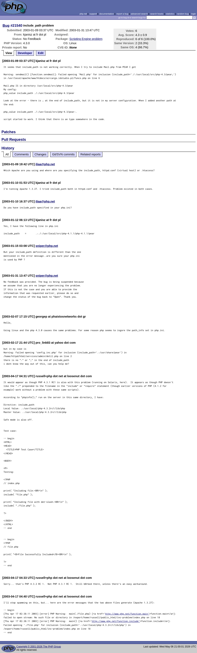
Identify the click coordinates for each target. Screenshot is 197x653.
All (7, 154)
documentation (106, 14)
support (93, 14)
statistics (170, 14)
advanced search (139, 14)
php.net (83, 14)
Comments (21, 154)
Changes (40, 154)
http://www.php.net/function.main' (127, 613)
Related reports (90, 154)
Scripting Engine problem (85, 38)
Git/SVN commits (63, 154)
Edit (40, 53)
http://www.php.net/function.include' (116, 621)
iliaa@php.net (45, 164)
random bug (183, 14)
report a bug (122, 14)
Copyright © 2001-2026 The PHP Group (38, 646)
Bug (6, 25)
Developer (25, 53)
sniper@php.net (47, 245)
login (193, 14)
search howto (156, 14)
